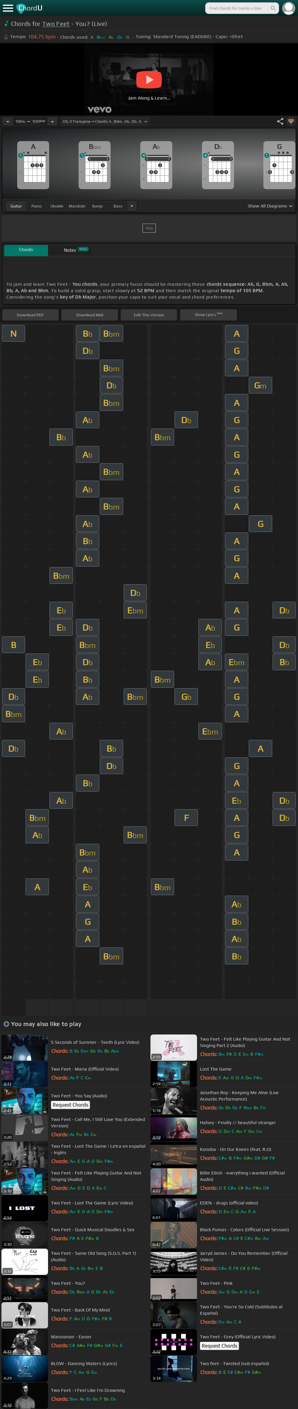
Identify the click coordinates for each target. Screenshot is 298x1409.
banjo (97, 206)
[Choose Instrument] (131, 205)
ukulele (56, 206)
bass (118, 206)
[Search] (272, 8)
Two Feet (56, 23)
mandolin (77, 206)
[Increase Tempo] (52, 121)
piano (36, 206)
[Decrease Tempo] (8, 121)
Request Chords (70, 1105)
